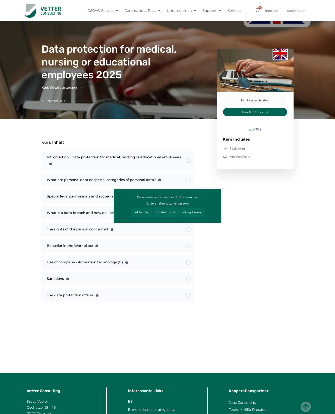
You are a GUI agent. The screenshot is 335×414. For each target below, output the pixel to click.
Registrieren (296, 11)
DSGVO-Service (102, 11)
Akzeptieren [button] (192, 212)
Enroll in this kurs (255, 112)
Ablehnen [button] (142, 212)
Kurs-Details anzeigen (62, 87)
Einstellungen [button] (166, 212)
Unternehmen (181, 11)
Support (212, 11)
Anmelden (270, 11)
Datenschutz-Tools (142, 11)
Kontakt (234, 11)
